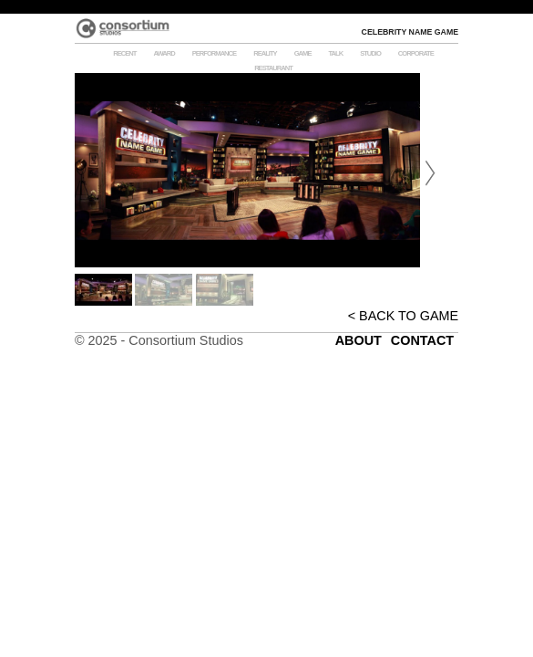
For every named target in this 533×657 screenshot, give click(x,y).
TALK (335, 53)
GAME (303, 53)
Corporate (416, 53)
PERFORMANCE (214, 53)
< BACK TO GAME (403, 315)
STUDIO (370, 53)
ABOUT (358, 340)
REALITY (265, 53)
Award (163, 53)
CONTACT (422, 340)
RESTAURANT (273, 68)
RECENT (124, 53)
